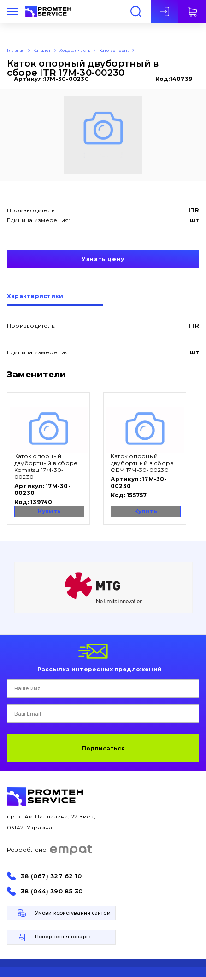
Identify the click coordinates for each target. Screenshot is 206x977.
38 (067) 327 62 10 (51, 876)
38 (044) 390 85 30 (51, 891)
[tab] (55, 300)
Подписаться (103, 748)
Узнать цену (103, 259)
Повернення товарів (63, 937)
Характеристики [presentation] (35, 297)
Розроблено (50, 850)
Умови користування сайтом (73, 913)
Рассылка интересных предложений (99, 669)
